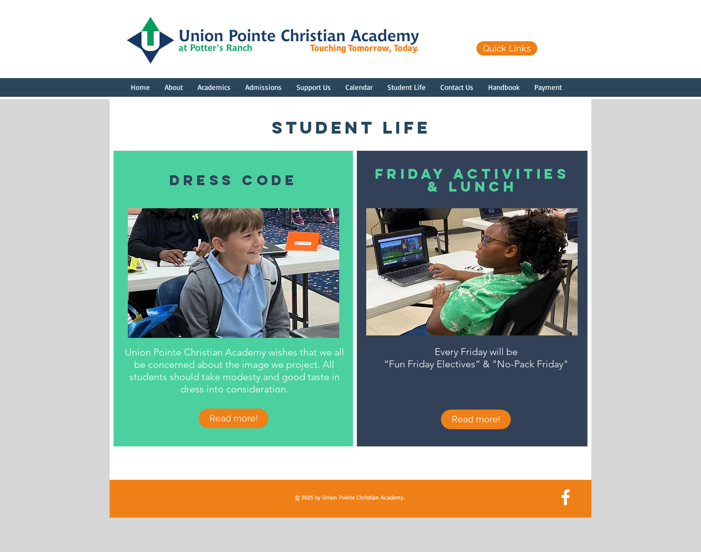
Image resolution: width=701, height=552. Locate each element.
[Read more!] (233, 418)
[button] (173, 90)
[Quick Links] (506, 48)
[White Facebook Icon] (565, 497)
